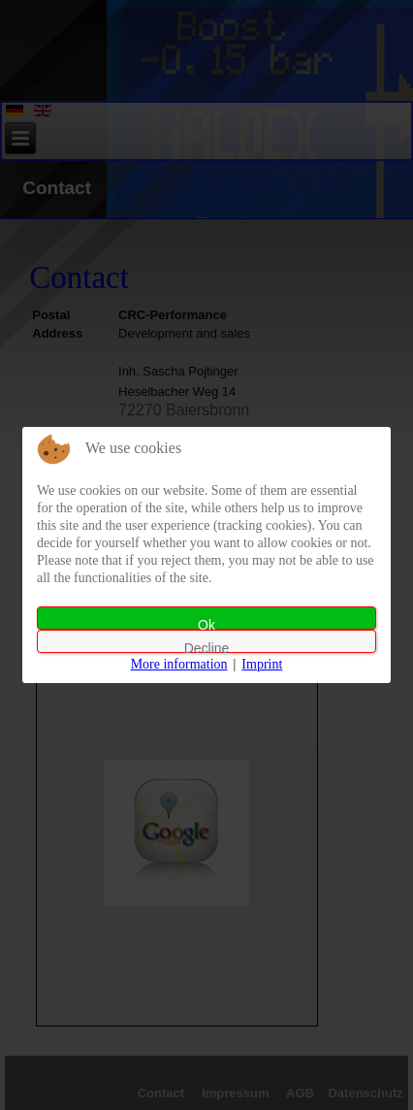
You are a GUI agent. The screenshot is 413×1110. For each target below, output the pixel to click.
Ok (206, 623)
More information (179, 664)
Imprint (261, 664)
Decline (207, 646)
